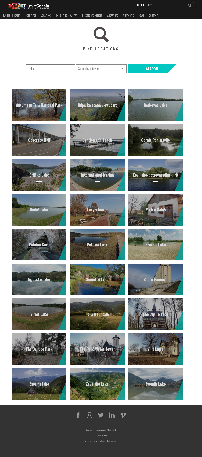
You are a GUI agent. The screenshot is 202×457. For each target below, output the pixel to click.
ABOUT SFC (112, 15)
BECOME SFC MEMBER (92, 15)
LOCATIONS (46, 15)
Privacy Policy (101, 435)
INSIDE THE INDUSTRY (66, 15)
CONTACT (153, 15)
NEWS (141, 15)
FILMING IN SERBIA (11, 15)
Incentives (30, 15)
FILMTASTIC (128, 15)
